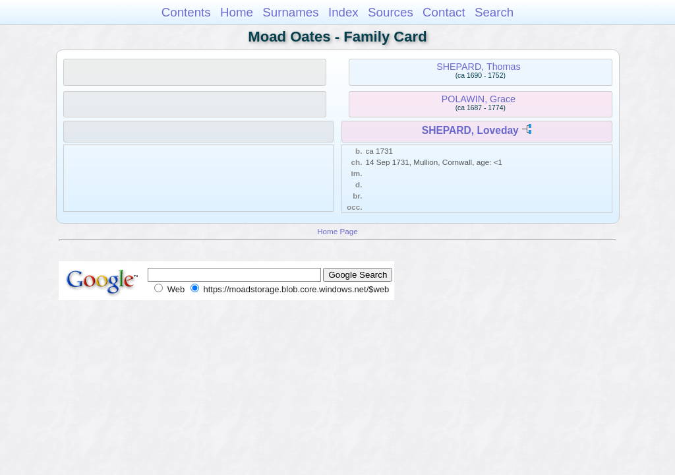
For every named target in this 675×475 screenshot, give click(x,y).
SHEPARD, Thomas (478, 66)
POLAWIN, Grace (478, 99)
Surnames (290, 12)
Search (494, 12)
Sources (390, 12)
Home (236, 12)
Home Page (337, 231)
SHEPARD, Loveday (470, 130)
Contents (186, 12)
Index (343, 12)
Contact (444, 12)
